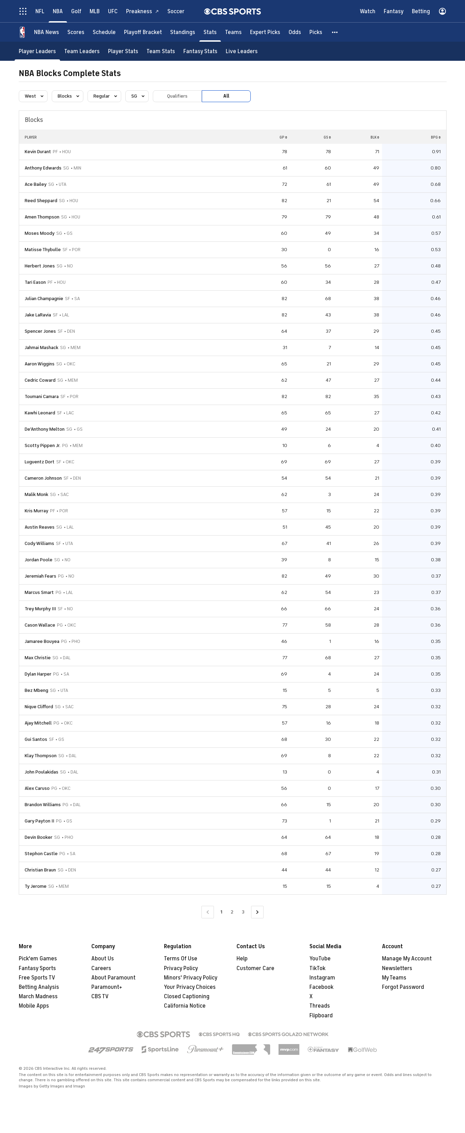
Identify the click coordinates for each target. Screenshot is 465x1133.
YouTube (320, 958)
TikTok (317, 968)
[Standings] (182, 32)
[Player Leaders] (37, 51)
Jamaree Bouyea (42, 641)
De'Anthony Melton (45, 429)
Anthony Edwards (43, 168)
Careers (101, 968)
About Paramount (113, 977)
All (226, 96)
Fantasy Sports (37, 968)
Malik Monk (36, 494)
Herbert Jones (40, 266)
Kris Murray (36, 511)
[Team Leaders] (82, 51)
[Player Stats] (123, 51)
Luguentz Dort (40, 462)
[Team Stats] (160, 51)
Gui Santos (36, 739)
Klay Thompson (41, 756)
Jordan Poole (38, 560)
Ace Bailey (36, 184)
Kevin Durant (38, 152)
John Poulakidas (41, 772)
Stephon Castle (41, 854)
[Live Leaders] (242, 51)
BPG (436, 137)
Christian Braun (40, 870)
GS (327, 137)
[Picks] (315, 32)
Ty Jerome (36, 886)
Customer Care (255, 968)
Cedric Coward (40, 380)
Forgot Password (403, 987)
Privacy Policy (181, 968)
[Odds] (294, 32)
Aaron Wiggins (40, 364)
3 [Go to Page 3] (243, 912)
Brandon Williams (43, 805)
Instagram (322, 977)
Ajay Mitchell (38, 723)
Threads (319, 1005)
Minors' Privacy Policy (190, 977)
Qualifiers (177, 96)
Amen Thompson (42, 217)
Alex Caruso (37, 788)
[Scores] (76, 32)
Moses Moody (40, 233)
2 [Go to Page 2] (232, 912)
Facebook (321, 987)
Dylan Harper (38, 674)
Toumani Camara (42, 396)
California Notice (185, 1005)
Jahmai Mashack (41, 347)
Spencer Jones (40, 331)
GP (283, 137)
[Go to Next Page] (257, 912)
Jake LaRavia (38, 315)
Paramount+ (106, 987)
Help (242, 958)
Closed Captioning (186, 996)
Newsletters (397, 968)
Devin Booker (38, 837)
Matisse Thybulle (43, 250)
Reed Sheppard (41, 201)
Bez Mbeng (36, 690)
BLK (375, 137)
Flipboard (321, 1015)
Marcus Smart (39, 592)
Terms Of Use (180, 958)
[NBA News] (46, 32)
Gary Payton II (39, 821)
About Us (102, 958)
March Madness (38, 996)
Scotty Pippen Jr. (42, 445)
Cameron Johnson (43, 478)
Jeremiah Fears (40, 576)
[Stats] (210, 32)
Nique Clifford (39, 707)
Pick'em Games (38, 958)
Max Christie (38, 658)
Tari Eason (35, 282)
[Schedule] (104, 32)
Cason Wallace (40, 625)
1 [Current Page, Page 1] (221, 912)
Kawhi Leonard (40, 413)
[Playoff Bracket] (143, 32)
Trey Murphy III (40, 609)
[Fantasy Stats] (200, 51)
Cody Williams (39, 543)
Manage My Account (407, 958)
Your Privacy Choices (190, 987)
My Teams (394, 977)
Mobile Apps (34, 1005)
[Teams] (233, 32)
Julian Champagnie (44, 298)
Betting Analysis (39, 987)
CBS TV (100, 996)
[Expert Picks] (265, 32)
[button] (335, 32)
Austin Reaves (40, 527)
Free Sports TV (37, 977)
